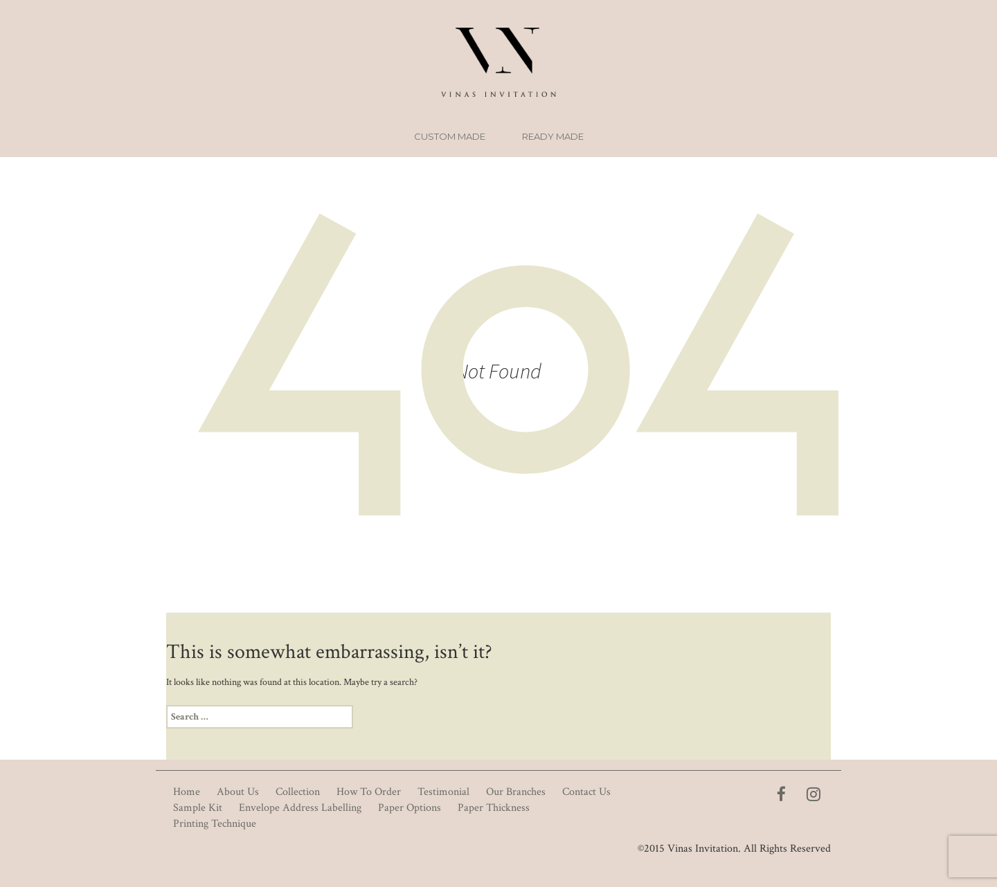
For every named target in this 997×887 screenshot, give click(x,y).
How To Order (368, 792)
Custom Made (449, 136)
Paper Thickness (494, 808)
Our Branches (516, 792)
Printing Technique (214, 823)
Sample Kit (197, 808)
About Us (238, 792)
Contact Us (586, 792)
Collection (298, 792)
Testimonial (443, 792)
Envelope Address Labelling (300, 808)
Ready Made (553, 136)
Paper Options (409, 808)
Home (186, 792)
